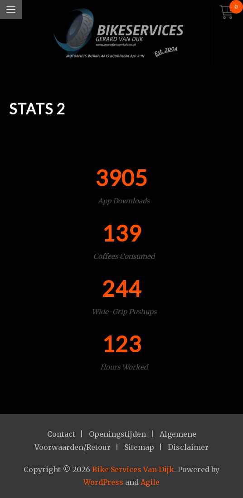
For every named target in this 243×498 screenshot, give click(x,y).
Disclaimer (188, 447)
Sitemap (139, 447)
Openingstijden (117, 434)
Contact (61, 434)
